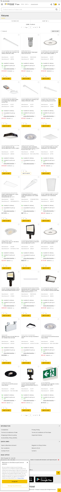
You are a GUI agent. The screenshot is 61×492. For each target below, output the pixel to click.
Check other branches (9, 68)
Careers (34, 451)
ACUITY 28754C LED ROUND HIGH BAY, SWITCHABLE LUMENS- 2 (49, 53)
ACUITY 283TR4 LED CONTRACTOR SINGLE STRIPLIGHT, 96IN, (10, 53)
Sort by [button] (45, 21)
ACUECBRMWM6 (45, 382)
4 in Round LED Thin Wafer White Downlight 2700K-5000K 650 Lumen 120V (10, 101)
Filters (15, 21)
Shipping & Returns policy (9, 435)
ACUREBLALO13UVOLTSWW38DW (50, 240)
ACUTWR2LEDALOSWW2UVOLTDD (50, 287)
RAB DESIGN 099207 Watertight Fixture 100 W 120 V (29, 53)
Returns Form (36, 448)
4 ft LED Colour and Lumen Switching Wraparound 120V (48, 100)
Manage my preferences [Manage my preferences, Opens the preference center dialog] (14, 486)
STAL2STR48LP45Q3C (27, 193)
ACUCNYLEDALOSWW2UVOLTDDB (10, 145)
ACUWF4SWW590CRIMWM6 (9, 98)
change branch (34, 4)
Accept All (14, 481)
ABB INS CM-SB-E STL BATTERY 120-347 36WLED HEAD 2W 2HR (10, 337)
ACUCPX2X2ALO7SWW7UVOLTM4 (50, 145)
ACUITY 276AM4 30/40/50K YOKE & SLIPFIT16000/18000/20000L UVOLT (11, 289)
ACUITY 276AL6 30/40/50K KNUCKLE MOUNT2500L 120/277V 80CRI (29, 385)
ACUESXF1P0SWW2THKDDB (28, 382)
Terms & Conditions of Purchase (41, 432)
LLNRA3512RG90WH (46, 335)
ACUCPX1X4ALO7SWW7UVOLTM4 (49, 193)
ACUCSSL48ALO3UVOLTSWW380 (30, 98)
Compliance (4, 429)
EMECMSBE (4, 335)
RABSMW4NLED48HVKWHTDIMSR (30, 287)
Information (30, 426)
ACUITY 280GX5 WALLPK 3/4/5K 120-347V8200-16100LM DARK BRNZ (50, 289)
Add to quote (26, 173)
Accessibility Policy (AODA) (9, 438)
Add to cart (6, 78)
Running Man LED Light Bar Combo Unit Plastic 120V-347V (50, 384)
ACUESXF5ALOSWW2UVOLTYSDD (30, 240)
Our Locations (5, 448)
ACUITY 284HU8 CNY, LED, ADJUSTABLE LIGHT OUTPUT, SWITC (10, 147)
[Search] (30, 9)
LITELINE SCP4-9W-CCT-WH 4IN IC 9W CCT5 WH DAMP (10, 242)
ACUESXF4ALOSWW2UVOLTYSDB (10, 287)
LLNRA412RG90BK (6, 382)
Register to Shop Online (39, 445)
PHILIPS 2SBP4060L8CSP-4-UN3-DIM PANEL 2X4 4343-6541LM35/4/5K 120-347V (10, 196)
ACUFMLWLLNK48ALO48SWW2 (49, 98)
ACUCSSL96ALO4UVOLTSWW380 (10, 51)
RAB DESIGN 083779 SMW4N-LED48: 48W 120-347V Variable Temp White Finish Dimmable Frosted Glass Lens (30, 291)
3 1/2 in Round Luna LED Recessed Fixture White (50, 337)
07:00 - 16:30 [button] (24, 4)
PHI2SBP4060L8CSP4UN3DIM (9, 193)
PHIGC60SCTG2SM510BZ (28, 335)
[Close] (27, 462)
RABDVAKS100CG (26, 51)
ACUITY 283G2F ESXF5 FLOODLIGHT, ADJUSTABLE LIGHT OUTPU (30, 242)
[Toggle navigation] (2, 4)
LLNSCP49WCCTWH (7, 240)
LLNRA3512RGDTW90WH (27, 145)
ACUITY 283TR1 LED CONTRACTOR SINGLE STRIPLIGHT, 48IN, (29, 100)
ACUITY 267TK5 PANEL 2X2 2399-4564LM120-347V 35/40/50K (49, 147)
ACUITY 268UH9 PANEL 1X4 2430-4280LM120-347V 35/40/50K (49, 195)
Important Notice (37, 435)
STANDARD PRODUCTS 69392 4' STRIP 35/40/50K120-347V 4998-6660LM (29, 196)
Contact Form (5, 451)
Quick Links (30, 441)
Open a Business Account (8, 445)
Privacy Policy (36, 429)
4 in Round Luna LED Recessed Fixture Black (9, 384)
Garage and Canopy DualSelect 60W (30, 337)
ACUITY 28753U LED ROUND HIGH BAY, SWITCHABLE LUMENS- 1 (49, 242)
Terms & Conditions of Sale (9, 432)
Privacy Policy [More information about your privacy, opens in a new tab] (20, 478)
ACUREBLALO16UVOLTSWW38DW (50, 51)
